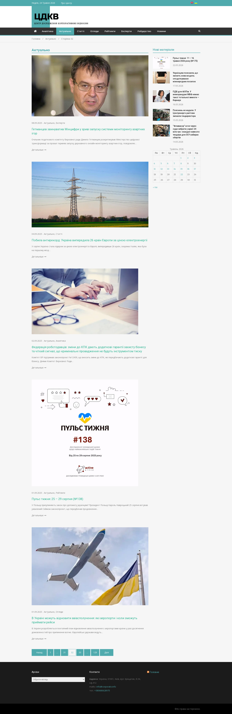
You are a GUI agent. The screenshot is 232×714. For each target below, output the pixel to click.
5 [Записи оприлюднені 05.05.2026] (161, 163)
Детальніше (38, 149)
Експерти (126, 31)
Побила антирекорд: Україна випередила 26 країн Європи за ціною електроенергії (89, 240)
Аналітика (47, 31)
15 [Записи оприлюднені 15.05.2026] (182, 169)
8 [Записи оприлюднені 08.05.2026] (181, 163)
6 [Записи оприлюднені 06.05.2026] (167, 163)
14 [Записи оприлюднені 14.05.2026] (175, 169)
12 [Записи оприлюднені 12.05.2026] (162, 169)
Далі (106, 652)
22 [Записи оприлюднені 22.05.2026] (182, 174)
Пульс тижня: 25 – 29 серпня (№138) (57, 499)
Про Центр (66, 3)
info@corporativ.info (106, 686)
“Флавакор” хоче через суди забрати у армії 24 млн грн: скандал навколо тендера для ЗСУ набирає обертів (186, 132)
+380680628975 (102, 690)
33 (80, 652)
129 (95, 652)
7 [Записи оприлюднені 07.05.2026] (174, 163)
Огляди (94, 31)
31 (64, 652)
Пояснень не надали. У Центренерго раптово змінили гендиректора (184, 113)
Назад (39, 652)
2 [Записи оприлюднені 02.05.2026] (187, 158)
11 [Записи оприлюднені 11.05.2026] (155, 169)
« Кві (155, 187)
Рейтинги (110, 31)
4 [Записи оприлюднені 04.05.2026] (154, 163)
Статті (80, 31)
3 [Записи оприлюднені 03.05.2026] (194, 158)
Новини (161, 31)
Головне (154, 672)
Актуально (65, 31)
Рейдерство (144, 31)
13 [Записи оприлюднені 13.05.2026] (168, 169)
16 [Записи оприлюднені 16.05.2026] (188, 169)
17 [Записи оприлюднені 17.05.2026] (195, 169)
